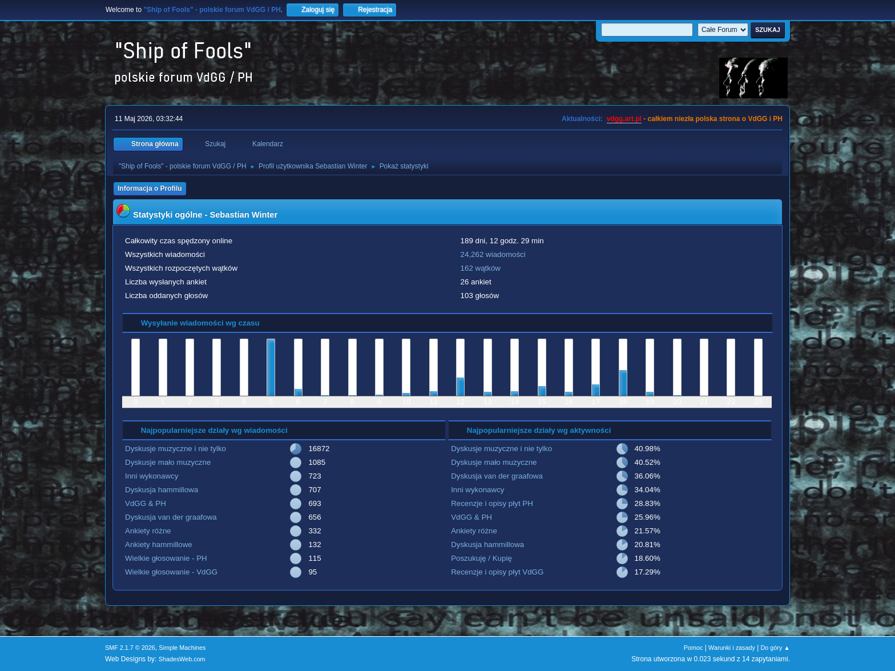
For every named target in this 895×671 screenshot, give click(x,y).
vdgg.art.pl (624, 119)
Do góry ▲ (775, 647)
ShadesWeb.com (182, 659)
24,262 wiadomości (493, 254)
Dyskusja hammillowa (161, 489)
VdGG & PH (145, 503)
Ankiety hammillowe (158, 544)
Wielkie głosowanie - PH (166, 558)
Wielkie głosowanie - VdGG (171, 572)
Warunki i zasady (731, 647)
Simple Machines (182, 647)
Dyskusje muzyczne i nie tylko (175, 448)
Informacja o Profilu (150, 188)
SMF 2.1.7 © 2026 (130, 647)
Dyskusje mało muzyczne (168, 462)
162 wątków (481, 268)
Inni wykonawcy (151, 476)
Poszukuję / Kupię (481, 558)
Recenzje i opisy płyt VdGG (497, 572)
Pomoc (693, 647)
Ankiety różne (148, 531)
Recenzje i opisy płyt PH (492, 503)
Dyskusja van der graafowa (171, 517)
